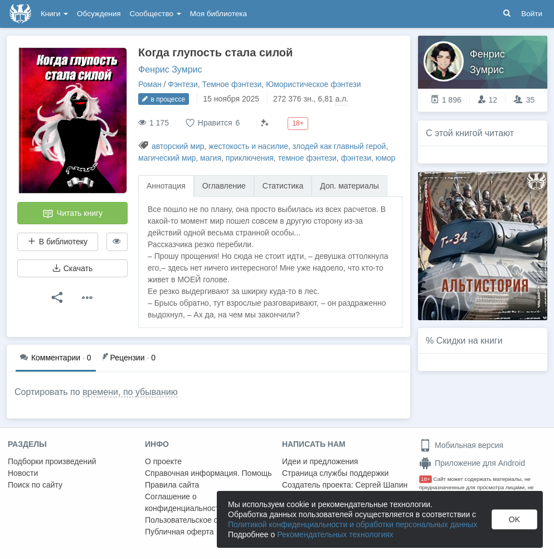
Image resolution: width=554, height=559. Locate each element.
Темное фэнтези (232, 84)
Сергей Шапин (381, 484)
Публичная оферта (179, 531)
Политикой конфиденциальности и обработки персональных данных (352, 524)
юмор (386, 157)
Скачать (72, 268)
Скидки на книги (469, 340)
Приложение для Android (472, 463)
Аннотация (166, 185)
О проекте (163, 461)
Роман (150, 84)
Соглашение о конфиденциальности (184, 502)
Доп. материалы (349, 185)
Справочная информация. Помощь (208, 473)
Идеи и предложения (320, 461)
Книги (54, 13)
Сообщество (155, 13)
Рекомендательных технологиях (335, 534)
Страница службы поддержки (335, 473)
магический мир (167, 157)
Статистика (283, 185)
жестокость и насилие (248, 146)
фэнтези (356, 157)
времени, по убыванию (130, 392)
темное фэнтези (307, 157)
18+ (425, 479)
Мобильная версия (461, 445)
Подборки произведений (52, 461)
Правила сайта (172, 484)
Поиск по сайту (35, 484)
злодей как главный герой (339, 146)
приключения (250, 157)
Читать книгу (72, 213)
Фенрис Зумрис (170, 69)
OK (514, 519)
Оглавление (224, 185)
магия (210, 157)
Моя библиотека (218, 13)
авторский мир (178, 146)
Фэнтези (183, 84)
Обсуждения (98, 13)
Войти (531, 13)
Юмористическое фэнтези (313, 84)
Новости (23, 473)
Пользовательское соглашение (201, 519)
